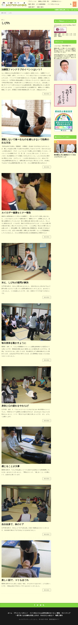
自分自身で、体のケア (13, 524)
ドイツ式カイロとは (53, 4)
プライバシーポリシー (21, 613)
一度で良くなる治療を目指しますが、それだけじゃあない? (35, 615)
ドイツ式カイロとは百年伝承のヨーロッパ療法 (45, 613)
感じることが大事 (11, 466)
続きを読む (46, 93)
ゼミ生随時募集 (40, 4)
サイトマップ (66, 613)
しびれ (10, 13)
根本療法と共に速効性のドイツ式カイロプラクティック (65, 156)
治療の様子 (31, 7)
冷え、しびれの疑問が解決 (15, 282)
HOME (4, 13)
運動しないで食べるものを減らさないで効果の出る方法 (25, 141)
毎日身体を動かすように (14, 343)
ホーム (10, 613)
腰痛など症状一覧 (43, 1)
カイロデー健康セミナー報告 (16, 212)
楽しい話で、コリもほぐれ (15, 580)
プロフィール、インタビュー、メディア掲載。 (66, 142)
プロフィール (32, 1)
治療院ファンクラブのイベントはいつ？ (22, 69)
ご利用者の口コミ (56, 1)
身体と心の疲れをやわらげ (15, 405)
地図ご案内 (31, 4)
